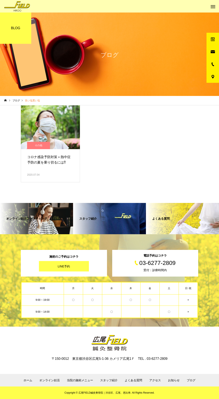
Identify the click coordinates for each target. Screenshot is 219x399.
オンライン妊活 (49, 380)
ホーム (28, 380)
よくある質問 (133, 380)
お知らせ (174, 380)
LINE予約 (64, 266)
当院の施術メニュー (80, 380)
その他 (38, 145)
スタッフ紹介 (109, 380)
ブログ (191, 380)
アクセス (155, 380)
